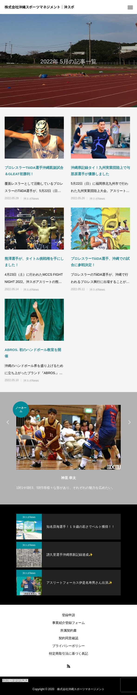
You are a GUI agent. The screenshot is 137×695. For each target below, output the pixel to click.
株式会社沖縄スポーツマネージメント (80, 689)
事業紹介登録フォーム (68, 623)
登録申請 (68, 615)
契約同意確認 (68, 638)
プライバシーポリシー (68, 646)
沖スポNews (31, 198)
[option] (68, 446)
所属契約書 (68, 630)
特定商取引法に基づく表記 (68, 653)
